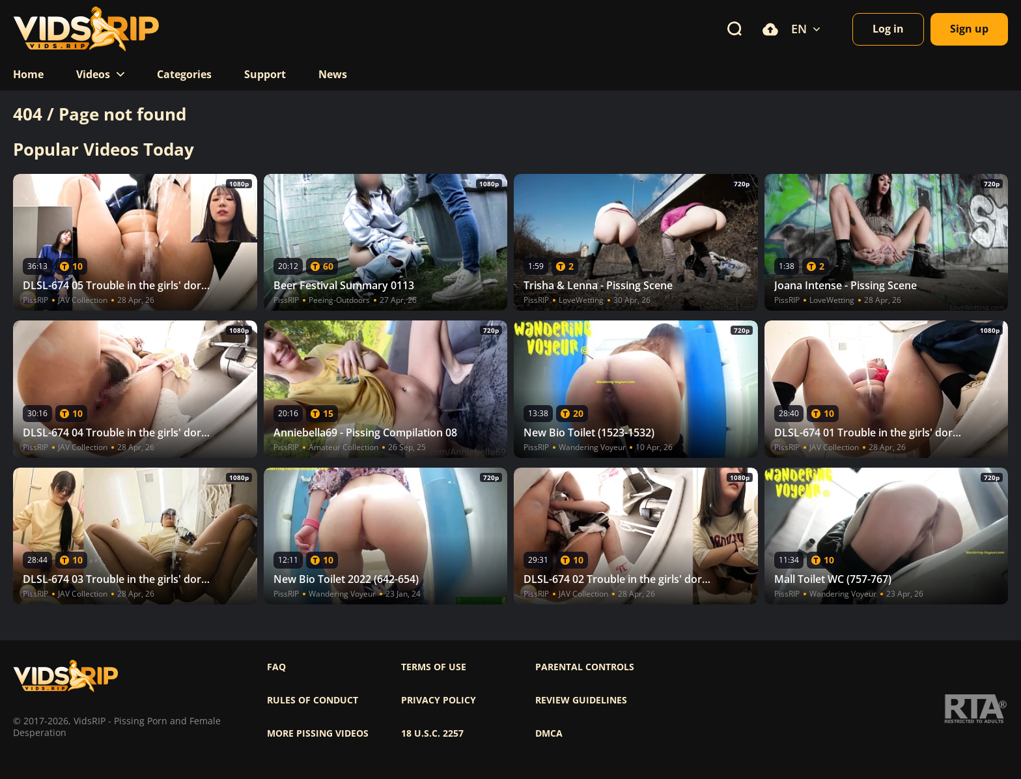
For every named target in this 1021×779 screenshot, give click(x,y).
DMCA (549, 733)
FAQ (276, 667)
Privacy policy (438, 700)
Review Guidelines (581, 700)
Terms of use (433, 667)
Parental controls (584, 667)
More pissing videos (318, 733)
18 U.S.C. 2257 (432, 733)
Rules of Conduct (312, 700)
